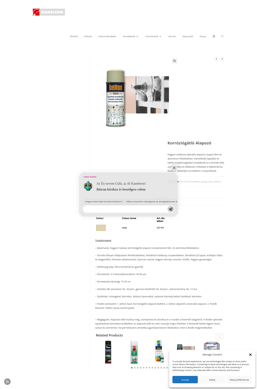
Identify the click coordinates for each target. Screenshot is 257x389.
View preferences (239, 379)
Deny (212, 379)
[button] (250, 354)
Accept (185, 379)
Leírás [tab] (159, 201)
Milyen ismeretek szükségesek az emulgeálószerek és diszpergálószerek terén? (134, 247)
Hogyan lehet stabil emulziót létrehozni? (80, 247)
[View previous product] (216, 59)
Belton (218, 181)
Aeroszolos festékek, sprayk (193, 181)
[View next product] (222, 59)
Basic (210, 181)
